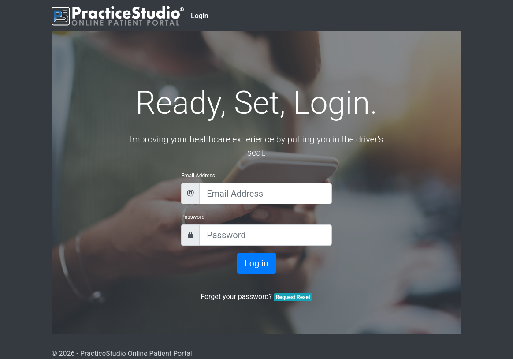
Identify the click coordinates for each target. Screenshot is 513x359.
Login (199, 15)
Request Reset (293, 297)
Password (192, 217)
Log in (256, 263)
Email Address (198, 175)
